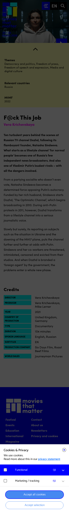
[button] (36, 469)
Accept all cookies (35, 494)
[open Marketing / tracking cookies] (63, 481)
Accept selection (35, 505)
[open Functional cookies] (63, 470)
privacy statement (49, 459)
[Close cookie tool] (64, 450)
